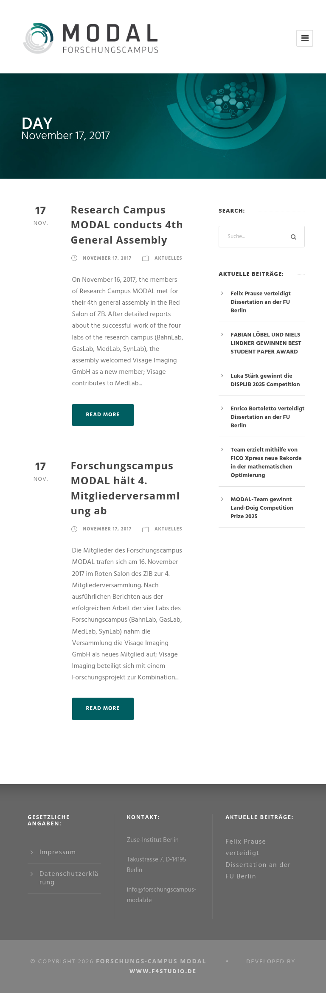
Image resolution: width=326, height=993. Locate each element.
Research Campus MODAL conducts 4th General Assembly (127, 225)
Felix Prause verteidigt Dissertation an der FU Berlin (260, 302)
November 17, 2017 (107, 258)
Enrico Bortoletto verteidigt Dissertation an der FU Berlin (267, 417)
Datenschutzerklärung (68, 878)
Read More (103, 414)
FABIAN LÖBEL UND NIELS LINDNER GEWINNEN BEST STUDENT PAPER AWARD (265, 343)
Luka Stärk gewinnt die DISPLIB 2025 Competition (265, 380)
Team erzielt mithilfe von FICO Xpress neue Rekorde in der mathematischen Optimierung (265, 462)
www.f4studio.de (163, 971)
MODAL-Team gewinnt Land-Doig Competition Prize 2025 (261, 508)
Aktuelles (169, 258)
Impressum (57, 852)
